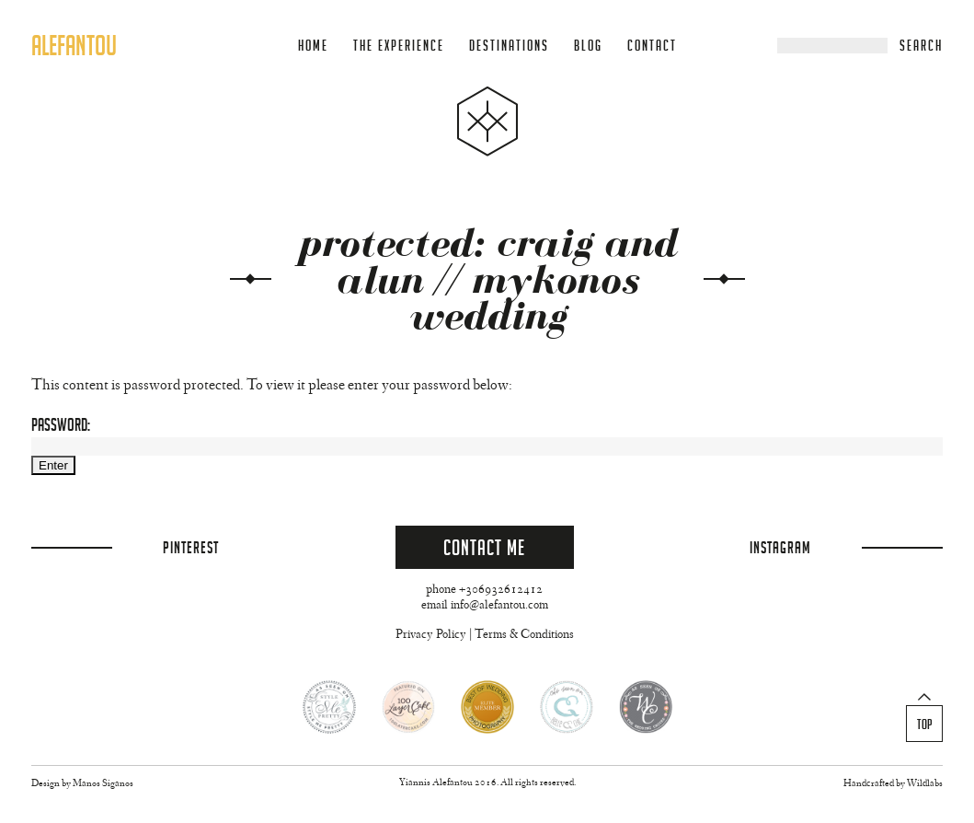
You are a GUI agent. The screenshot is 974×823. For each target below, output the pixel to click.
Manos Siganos (103, 784)
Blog (588, 45)
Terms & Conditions (524, 635)
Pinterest (191, 547)
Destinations (509, 45)
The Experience (398, 45)
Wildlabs (925, 784)
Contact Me (484, 547)
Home (313, 45)
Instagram (780, 547)
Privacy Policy (430, 635)
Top (925, 724)
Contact (652, 45)
